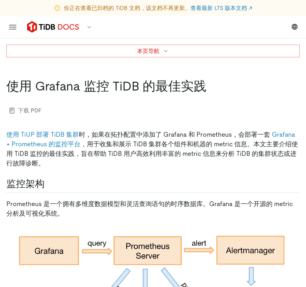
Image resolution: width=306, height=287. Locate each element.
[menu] (13, 27)
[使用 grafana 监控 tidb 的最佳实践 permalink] (213, 86)
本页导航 (153, 51)
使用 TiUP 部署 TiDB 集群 (42, 134)
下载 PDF (25, 110)
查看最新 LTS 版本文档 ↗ (221, 8)
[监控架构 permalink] (51, 184)
